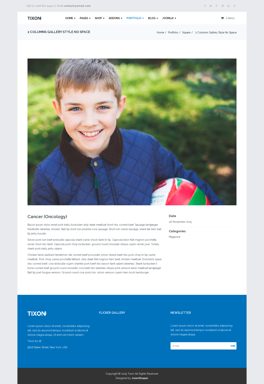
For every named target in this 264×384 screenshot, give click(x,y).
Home (69, 18)
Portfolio (133, 18)
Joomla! (168, 18)
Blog (151, 18)
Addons (114, 18)
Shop (98, 18)
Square (186, 32)
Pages (84, 18)
